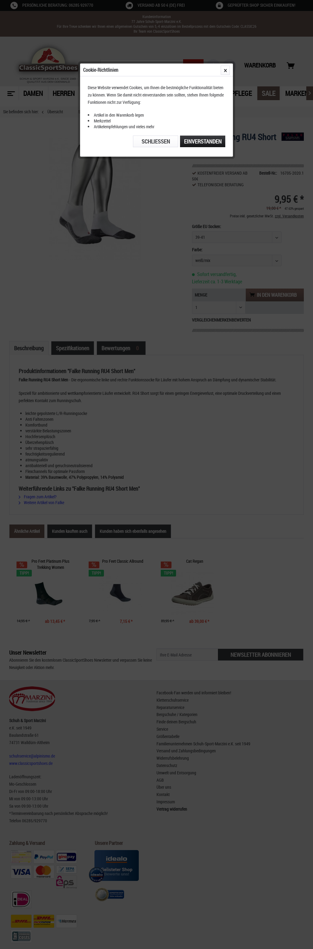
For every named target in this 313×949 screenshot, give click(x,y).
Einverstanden (203, 141)
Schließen (156, 141)
